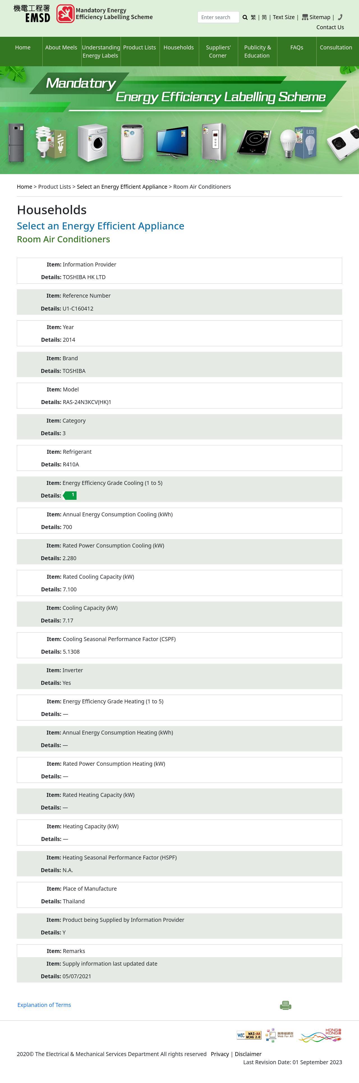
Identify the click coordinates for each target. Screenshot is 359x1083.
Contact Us (330, 27)
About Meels (61, 47)
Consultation (336, 47)
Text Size (284, 17)
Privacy (220, 1054)
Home (23, 47)
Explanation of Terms (44, 1005)
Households (179, 47)
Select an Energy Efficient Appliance (122, 186)
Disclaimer (248, 1054)
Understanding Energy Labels (101, 51)
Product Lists (139, 47)
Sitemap (320, 17)
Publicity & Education (257, 51)
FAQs (296, 47)
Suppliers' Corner (218, 51)
